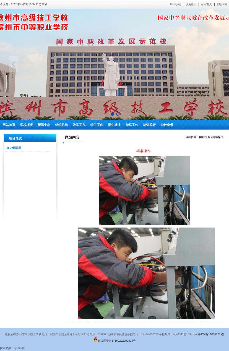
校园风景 (15, 147)
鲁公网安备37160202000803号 (114, 340)
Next (215, 64)
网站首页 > (205, 137)
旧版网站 (221, 4)
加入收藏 (175, 4)
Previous (13, 64)
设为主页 (190, 4)
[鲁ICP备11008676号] (211, 334)
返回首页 (206, 4)
